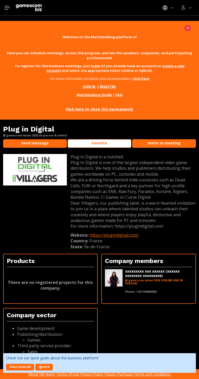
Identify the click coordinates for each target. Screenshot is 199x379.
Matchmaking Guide (94, 94)
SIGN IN (89, 86)
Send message (35, 143)
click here (141, 78)
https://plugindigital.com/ (114, 235)
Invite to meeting (164, 143)
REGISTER (108, 86)
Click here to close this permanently (99, 109)
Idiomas (168, 7)
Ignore (44, 367)
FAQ (119, 94)
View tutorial (20, 367)
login (95, 66)
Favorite (99, 143)
